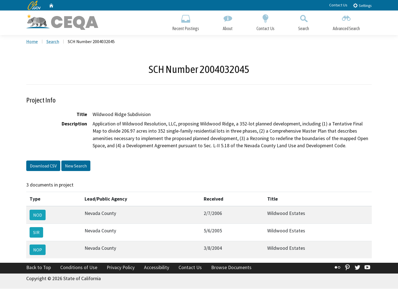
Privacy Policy (121, 268)
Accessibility (156, 268)
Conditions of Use (78, 268)
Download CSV (43, 166)
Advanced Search (346, 21)
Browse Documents (231, 268)
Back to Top (38, 268)
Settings (362, 5)
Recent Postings (186, 21)
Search (304, 21)
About (227, 21)
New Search (76, 166)
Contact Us (338, 4)
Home (32, 41)
